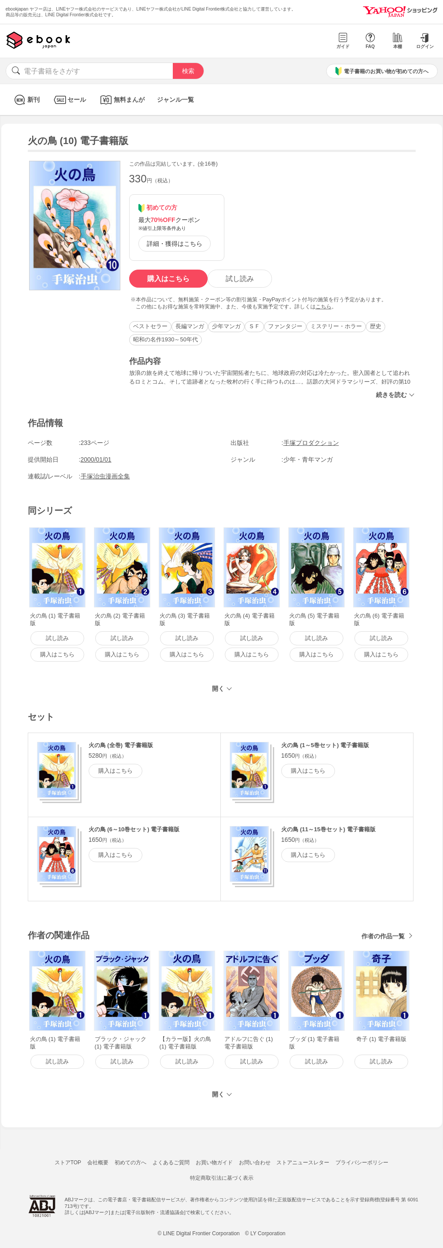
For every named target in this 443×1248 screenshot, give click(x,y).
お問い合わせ (255, 1162)
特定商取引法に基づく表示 (221, 1178)
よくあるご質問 (171, 1162)
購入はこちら (168, 278)
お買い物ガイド (214, 1162)
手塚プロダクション (311, 442)
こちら (323, 307)
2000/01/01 (96, 459)
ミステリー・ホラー (336, 326)
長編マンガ (189, 326)
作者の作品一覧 (383, 936)
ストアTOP (68, 1162)
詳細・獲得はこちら (174, 243)
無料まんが (121, 99)
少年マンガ (226, 326)
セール (69, 99)
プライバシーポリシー (361, 1162)
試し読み (240, 278)
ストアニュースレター (302, 1162)
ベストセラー (150, 326)
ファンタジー (285, 326)
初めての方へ (130, 1162)
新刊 (26, 99)
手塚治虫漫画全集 (105, 476)
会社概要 (97, 1162)
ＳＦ (254, 326)
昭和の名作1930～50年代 (165, 339)
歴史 (375, 326)
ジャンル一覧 (175, 99)
